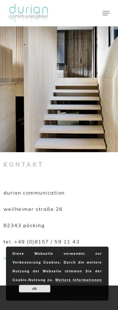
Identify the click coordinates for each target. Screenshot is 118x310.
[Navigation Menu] (106, 13)
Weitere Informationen (78, 280)
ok (34, 288)
